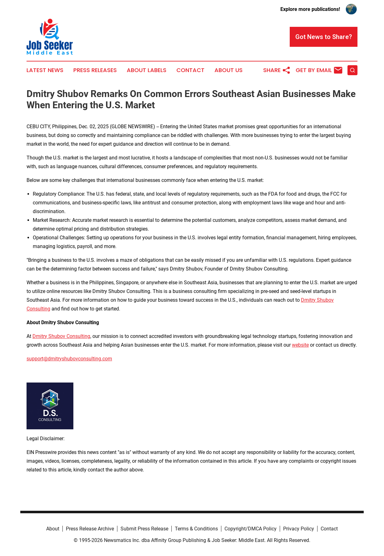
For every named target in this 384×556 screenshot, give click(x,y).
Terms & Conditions (196, 529)
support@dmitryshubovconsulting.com (69, 359)
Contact (190, 70)
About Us (228, 70)
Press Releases (95, 70)
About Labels (146, 70)
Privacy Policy (298, 529)
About (52, 529)
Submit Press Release (144, 529)
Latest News (45, 70)
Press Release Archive (90, 529)
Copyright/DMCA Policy (250, 529)
